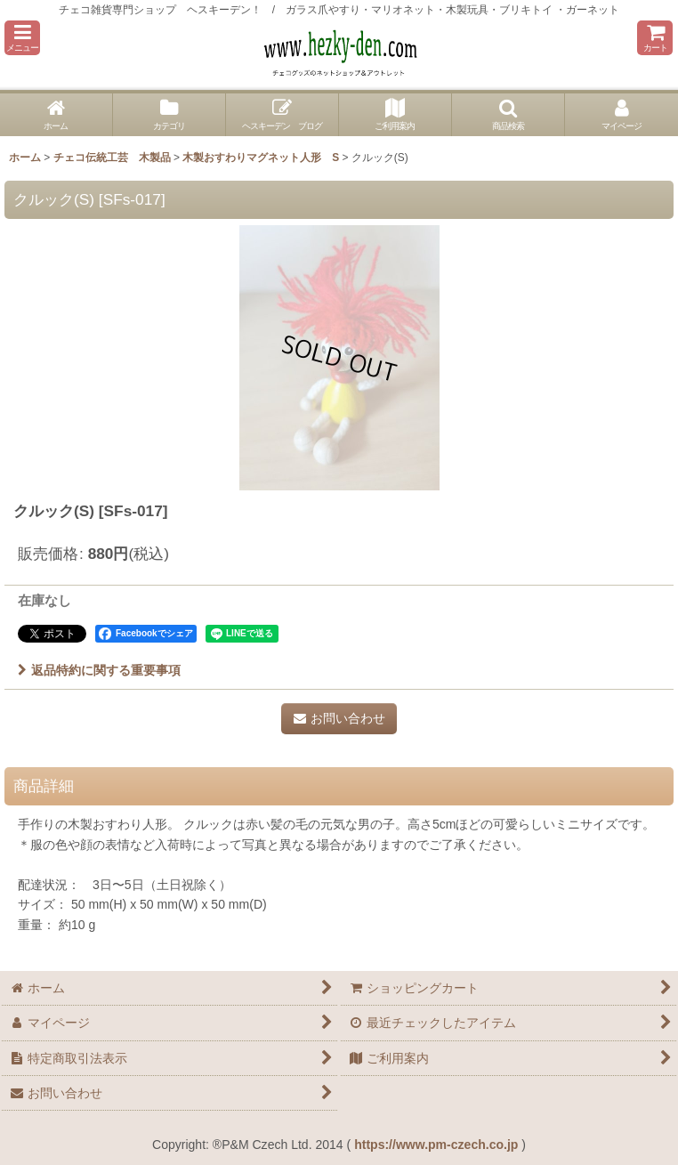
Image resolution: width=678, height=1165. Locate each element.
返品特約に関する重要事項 (99, 670)
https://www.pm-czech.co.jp (436, 1144)
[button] (22, 37)
